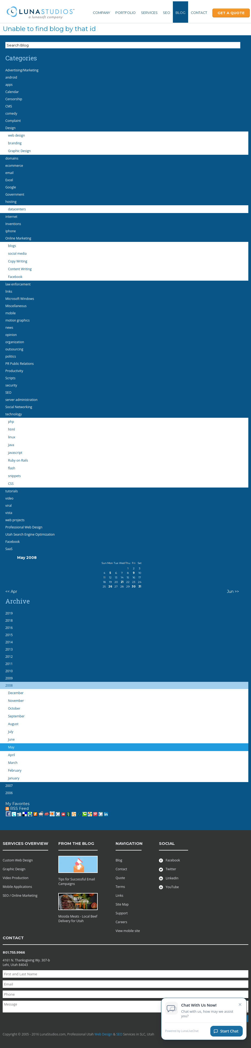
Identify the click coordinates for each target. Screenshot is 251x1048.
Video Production (15, 878)
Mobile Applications (17, 886)
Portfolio (125, 13)
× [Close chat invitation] (240, 1005)
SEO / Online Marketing (20, 895)
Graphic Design (14, 869)
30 (134, 586)
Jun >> (233, 591)
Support (122, 913)
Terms (120, 886)
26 (110, 586)
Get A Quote (231, 13)
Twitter (167, 869)
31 (139, 586)
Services (149, 13)
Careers (121, 922)
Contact (199, 13)
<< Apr (11, 591)
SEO (166, 13)
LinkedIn (168, 878)
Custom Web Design (18, 860)
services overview (25, 843)
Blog (180, 13)
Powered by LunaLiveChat (182, 1032)
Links (119, 895)
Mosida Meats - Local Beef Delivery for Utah (77, 918)
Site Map (122, 904)
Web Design (103, 1034)
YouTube (169, 887)
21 (122, 582)
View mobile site (128, 931)
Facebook (169, 860)
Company (101, 13)
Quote (120, 878)
